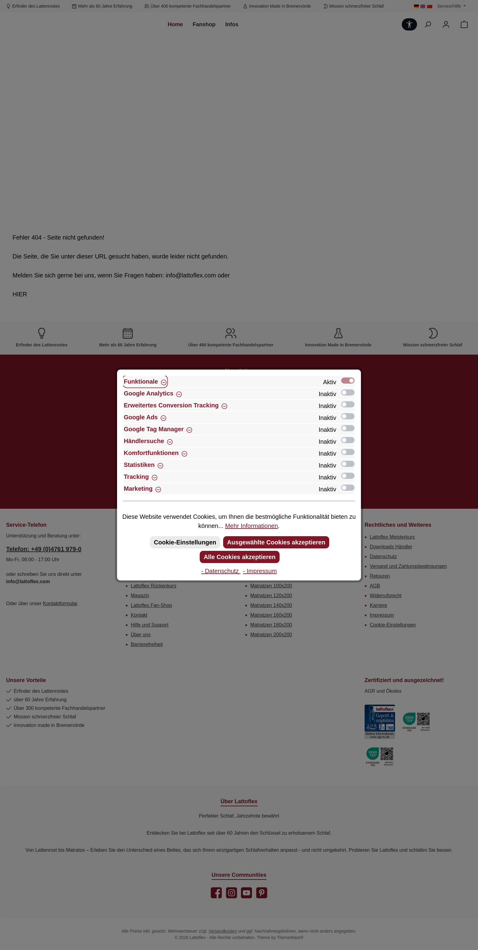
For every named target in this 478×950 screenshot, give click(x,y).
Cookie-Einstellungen (185, 542)
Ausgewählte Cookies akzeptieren (276, 542)
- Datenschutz (221, 571)
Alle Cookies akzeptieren (240, 557)
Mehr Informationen (251, 525)
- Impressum (260, 571)
